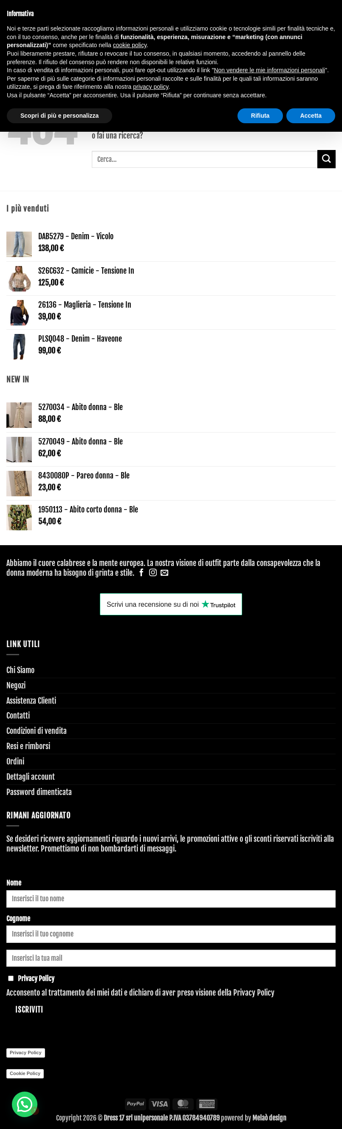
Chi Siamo (20, 670)
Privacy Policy (253, 992)
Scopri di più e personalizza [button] (59, 115)
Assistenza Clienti (31, 700)
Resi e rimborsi (28, 746)
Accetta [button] (311, 115)
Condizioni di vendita (36, 731)
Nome (13, 883)
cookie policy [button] (130, 45)
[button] (25, 1104)
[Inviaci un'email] (164, 573)
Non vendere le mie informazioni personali (269, 70)
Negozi (15, 685)
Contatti (18, 715)
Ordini (15, 761)
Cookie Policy (25, 1073)
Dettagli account (30, 776)
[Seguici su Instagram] (153, 573)
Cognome (18, 918)
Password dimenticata (39, 792)
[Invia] (326, 159)
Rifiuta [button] (260, 115)
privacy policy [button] (150, 86)
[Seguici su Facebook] (141, 573)
